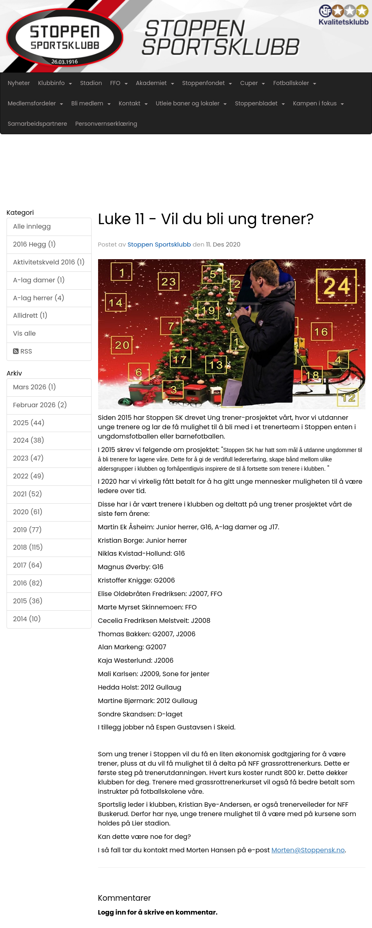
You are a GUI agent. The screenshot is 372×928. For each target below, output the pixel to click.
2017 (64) (27, 565)
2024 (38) (28, 440)
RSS (22, 351)
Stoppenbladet (259, 103)
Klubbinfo (55, 83)
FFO (119, 83)
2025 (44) (28, 423)
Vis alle (24, 333)
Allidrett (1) (30, 315)
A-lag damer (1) (39, 280)
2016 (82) (28, 583)
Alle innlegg (32, 226)
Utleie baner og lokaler (191, 103)
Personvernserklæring (106, 124)
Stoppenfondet (207, 83)
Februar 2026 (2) (40, 405)
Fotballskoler (294, 83)
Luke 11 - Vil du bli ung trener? (206, 218)
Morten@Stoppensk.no (308, 850)
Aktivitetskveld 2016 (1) (49, 262)
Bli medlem (90, 103)
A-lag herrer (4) (38, 298)
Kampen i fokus (318, 103)
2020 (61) (28, 512)
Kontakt (133, 103)
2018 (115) (28, 547)
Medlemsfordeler (35, 103)
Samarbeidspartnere (37, 124)
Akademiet (155, 83)
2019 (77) (27, 530)
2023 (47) (28, 458)
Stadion (91, 83)
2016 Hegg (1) (34, 244)
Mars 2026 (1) (34, 387)
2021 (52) (27, 494)
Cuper (252, 83)
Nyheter (19, 83)
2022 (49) (28, 476)
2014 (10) (27, 619)
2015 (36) (28, 601)
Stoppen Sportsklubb (159, 244)
